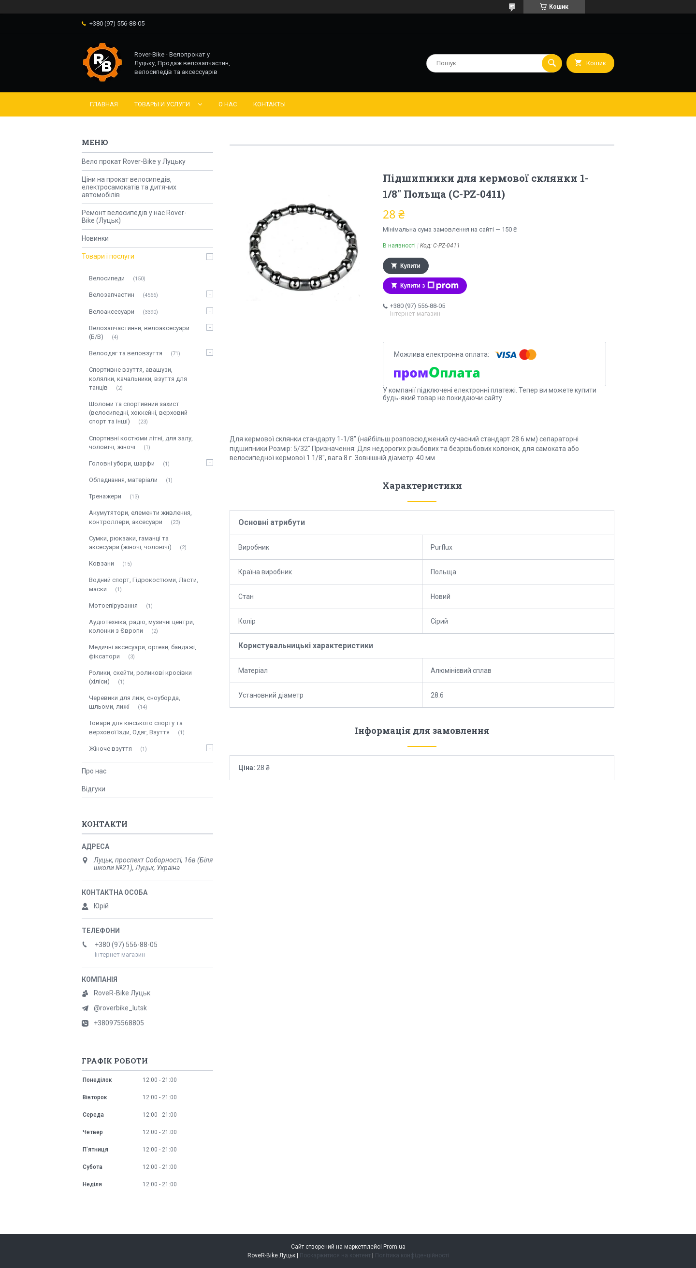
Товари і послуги (108, 256)
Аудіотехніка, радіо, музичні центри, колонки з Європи (141, 626)
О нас (227, 104)
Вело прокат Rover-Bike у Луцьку (134, 161)
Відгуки (93, 789)
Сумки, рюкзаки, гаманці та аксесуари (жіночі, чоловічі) (130, 543)
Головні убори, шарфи (122, 463)
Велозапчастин (111, 294)
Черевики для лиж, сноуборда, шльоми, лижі (134, 702)
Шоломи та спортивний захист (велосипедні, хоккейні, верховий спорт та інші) (138, 412)
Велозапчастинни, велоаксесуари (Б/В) (139, 332)
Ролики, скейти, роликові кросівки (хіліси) (140, 677)
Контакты (269, 104)
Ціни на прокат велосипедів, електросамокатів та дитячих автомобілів (129, 187)
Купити (410, 265)
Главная (104, 104)
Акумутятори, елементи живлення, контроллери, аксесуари (140, 517)
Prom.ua (394, 1246)
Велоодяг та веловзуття (125, 353)
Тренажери (105, 496)
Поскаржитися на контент (335, 1255)
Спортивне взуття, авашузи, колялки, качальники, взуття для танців (138, 378)
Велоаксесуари (111, 311)
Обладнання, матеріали (123, 479)
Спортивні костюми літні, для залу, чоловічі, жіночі (141, 443)
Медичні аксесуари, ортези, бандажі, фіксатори (142, 651)
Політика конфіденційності (412, 1255)
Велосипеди (107, 278)
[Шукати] (552, 63)
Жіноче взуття (110, 748)
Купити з (429, 285)
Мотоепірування (113, 605)
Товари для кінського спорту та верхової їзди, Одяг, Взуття (136, 727)
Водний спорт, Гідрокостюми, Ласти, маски (143, 584)
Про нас (94, 771)
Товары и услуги (162, 104)
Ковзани (101, 563)
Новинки (95, 238)
